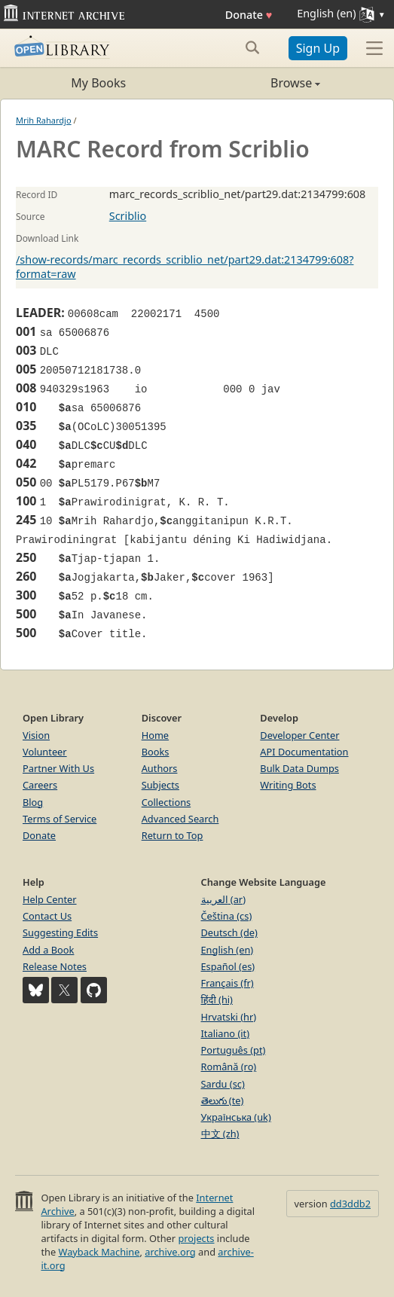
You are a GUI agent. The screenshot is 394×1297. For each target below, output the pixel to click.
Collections (166, 802)
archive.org (170, 1252)
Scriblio (127, 216)
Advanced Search (180, 819)
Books (156, 751)
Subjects (160, 785)
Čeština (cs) (226, 916)
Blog (33, 802)
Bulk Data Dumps (299, 768)
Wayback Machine (99, 1252)
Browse (259, 83)
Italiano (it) (225, 1033)
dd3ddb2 (350, 1203)
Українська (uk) (236, 1117)
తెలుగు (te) (222, 1100)
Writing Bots (288, 785)
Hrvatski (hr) (229, 1017)
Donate (249, 15)
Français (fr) (227, 983)
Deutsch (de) (229, 932)
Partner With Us (58, 768)
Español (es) (228, 966)
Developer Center (299, 735)
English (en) (227, 950)
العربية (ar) (223, 899)
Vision (36, 735)
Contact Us (47, 916)
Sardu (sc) (223, 1084)
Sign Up (318, 48)
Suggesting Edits (60, 932)
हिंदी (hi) (217, 999)
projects (196, 1238)
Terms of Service (59, 819)
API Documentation (304, 751)
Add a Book (48, 950)
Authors (160, 768)
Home (155, 735)
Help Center (50, 899)
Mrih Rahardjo (44, 120)
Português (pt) (233, 1050)
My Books (98, 83)
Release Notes (55, 966)
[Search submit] (253, 47)
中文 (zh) (220, 1133)
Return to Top (172, 835)
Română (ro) (229, 1066)
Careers (40, 785)
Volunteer (45, 751)
